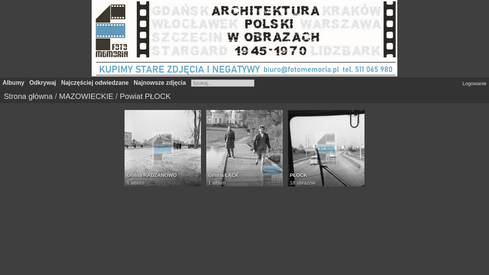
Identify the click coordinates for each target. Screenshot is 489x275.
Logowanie (475, 83)
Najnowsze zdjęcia (160, 82)
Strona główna (28, 96)
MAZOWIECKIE (86, 96)
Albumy (13, 82)
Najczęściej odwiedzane (95, 82)
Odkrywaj (42, 82)
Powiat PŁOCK (145, 96)
